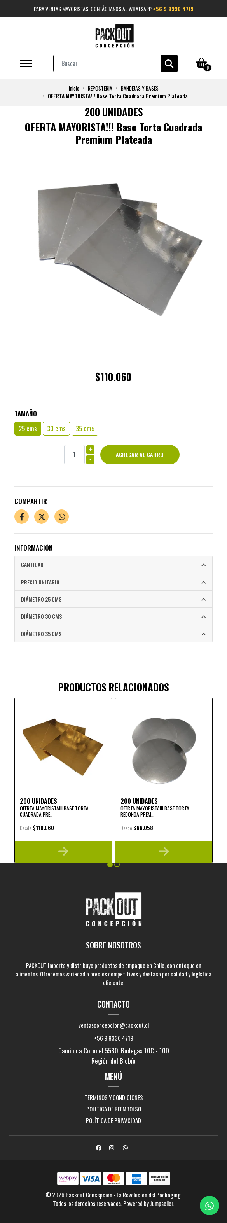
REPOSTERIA (100, 88)
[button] (110, 864)
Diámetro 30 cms (41, 616)
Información (33, 548)
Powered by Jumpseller (148, 1203)
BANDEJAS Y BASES (140, 88)
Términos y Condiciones (113, 1097)
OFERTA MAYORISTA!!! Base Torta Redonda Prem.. (154, 811)
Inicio (74, 88)
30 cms (56, 428)
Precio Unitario (40, 582)
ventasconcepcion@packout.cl (114, 1025)
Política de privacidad (113, 1120)
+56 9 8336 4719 (173, 9)
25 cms (28, 428)
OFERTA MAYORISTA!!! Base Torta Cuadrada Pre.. (54, 811)
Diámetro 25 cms (41, 599)
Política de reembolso (113, 1108)
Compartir (30, 501)
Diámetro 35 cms (41, 634)
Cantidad (32, 564)
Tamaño (25, 413)
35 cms (85, 428)
